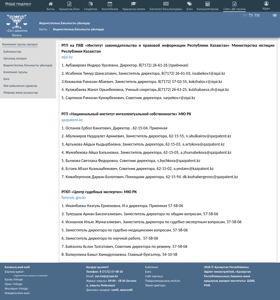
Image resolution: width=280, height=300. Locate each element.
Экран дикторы (155, 285)
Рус (251, 15)
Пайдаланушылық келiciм (162, 281)
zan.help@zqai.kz (106, 276)
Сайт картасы (154, 276)
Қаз (245, 15)
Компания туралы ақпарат (20, 44)
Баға (148, 272)
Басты (43, 29)
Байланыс (151, 267)
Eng (257, 15)
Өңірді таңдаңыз (18, 3)
